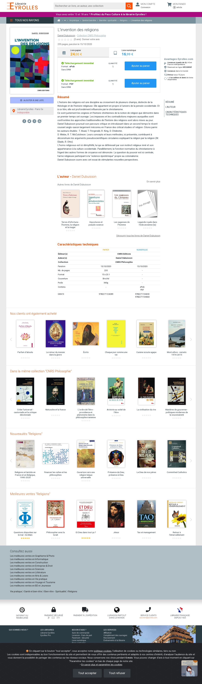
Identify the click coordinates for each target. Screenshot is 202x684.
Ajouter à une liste (32, 100)
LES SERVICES (110, 630)
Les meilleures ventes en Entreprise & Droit (31, 566)
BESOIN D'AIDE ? (79, 630)
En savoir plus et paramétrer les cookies (101, 664)
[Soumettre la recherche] (129, 6)
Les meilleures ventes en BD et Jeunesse (30, 585)
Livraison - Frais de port (82, 635)
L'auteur (170, 107)
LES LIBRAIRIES (47, 630)
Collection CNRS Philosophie (91, 35)
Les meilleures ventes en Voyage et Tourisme (32, 582)
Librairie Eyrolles (47, 633)
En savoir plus (153, 181)
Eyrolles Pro (45, 635)
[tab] (83, 52)
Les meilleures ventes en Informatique (29, 559)
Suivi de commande (80, 633)
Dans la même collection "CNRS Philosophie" (41, 371)
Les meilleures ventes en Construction (29, 562)
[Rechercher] (90, 6)
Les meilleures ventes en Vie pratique (28, 579)
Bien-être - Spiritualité (55, 591)
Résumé (170, 102)
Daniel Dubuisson (66, 35)
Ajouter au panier (140, 65)
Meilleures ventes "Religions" (30, 494)
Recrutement (109, 638)
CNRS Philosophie (124, 262)
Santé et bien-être (33, 591)
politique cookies (102, 651)
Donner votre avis (91, 39)
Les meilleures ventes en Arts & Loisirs (29, 575)
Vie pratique (16, 591)
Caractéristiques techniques (176, 113)
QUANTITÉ (112, 63)
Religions (72, 591)
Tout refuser (117, 673)
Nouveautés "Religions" (26, 434)
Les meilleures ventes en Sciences (27, 569)
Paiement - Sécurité (80, 638)
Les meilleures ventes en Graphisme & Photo (32, 556)
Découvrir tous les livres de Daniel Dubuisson (138, 235)
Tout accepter (87, 673)
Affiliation (108, 633)
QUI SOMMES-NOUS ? (18, 630)
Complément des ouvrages (115, 635)
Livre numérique (79, 640)
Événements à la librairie (114, 640)
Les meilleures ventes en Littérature (28, 572)
